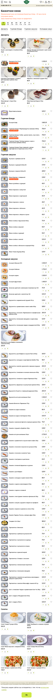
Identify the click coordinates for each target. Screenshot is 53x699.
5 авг (25, 23)
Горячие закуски (30, 29)
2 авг (12, 23)
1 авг (8, 23)
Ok (26, 695)
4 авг (20, 23)
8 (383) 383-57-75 (6, 5)
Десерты (4, 29)
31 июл (3, 23)
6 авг (29, 23)
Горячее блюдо (16, 29)
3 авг (16, 23)
